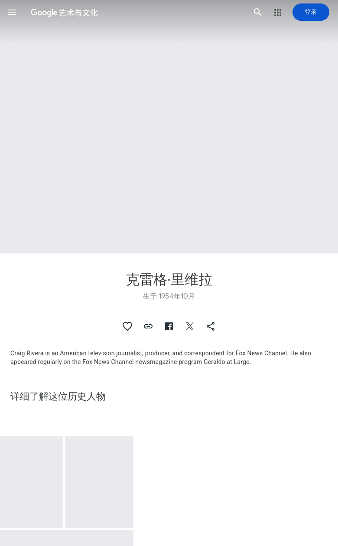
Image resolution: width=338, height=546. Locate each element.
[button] (12, 12)
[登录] (310, 12)
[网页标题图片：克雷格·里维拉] (169, 127)
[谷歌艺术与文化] (135, 12)
